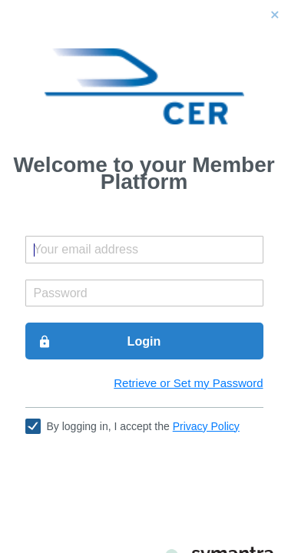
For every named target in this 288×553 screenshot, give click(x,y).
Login (99, 341)
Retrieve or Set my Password (188, 382)
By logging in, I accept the (143, 426)
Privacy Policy (206, 426)
